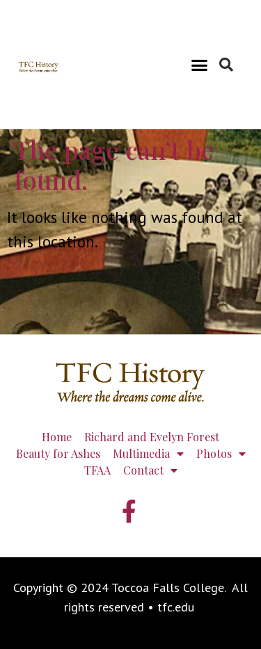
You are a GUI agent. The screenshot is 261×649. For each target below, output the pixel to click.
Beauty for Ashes (58, 453)
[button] (199, 64)
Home (57, 436)
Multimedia (148, 453)
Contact (150, 470)
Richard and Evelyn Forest (151, 436)
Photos (221, 453)
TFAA (97, 470)
